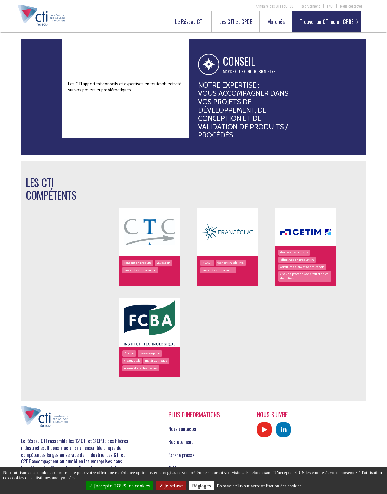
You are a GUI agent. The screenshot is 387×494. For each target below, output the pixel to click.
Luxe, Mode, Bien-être (256, 71)
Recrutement (310, 6)
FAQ (330, 6)
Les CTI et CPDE (235, 21)
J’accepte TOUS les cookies (119, 486)
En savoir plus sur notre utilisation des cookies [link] (259, 485)
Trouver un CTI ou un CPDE (326, 21)
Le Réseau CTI (189, 21)
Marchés (276, 21)
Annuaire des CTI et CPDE (274, 6)
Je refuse (171, 486)
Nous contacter (351, 6)
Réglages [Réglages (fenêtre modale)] (201, 486)
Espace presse (181, 455)
